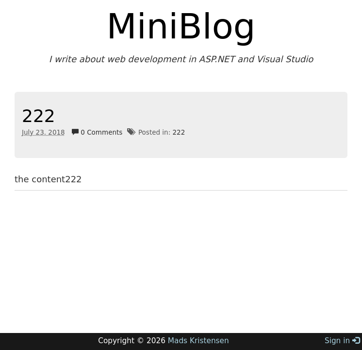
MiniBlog (181, 26)
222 (38, 116)
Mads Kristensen (198, 340)
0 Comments (97, 132)
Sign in (342, 340)
